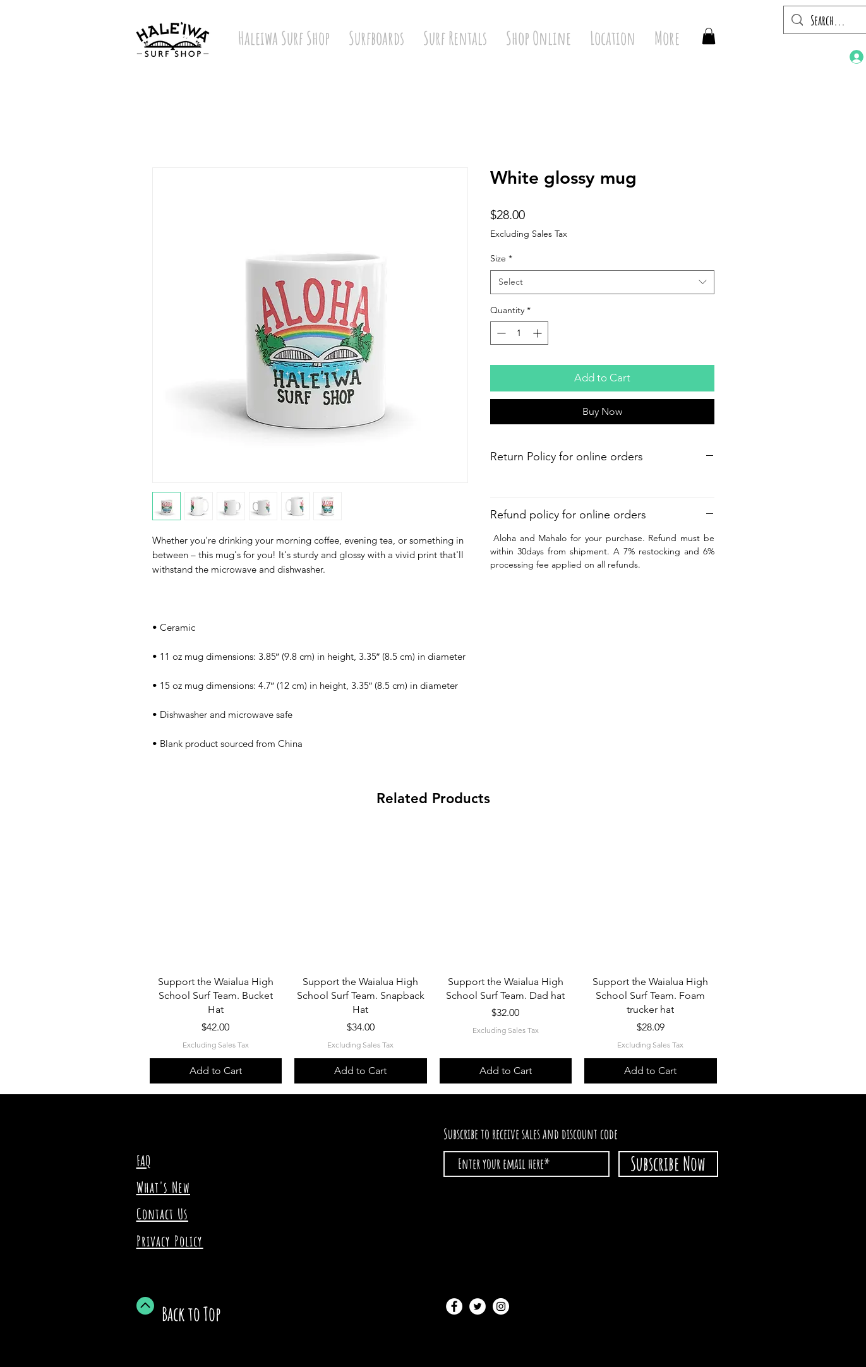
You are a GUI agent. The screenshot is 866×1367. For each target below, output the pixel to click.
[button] (709, 36)
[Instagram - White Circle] (501, 1306)
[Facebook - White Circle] (454, 1306)
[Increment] (538, 333)
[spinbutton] (519, 333)
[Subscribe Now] (668, 1164)
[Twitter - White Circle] (477, 1306)
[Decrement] (500, 333)
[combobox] (602, 282)
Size (501, 258)
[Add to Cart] (216, 1070)
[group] (433, 957)
